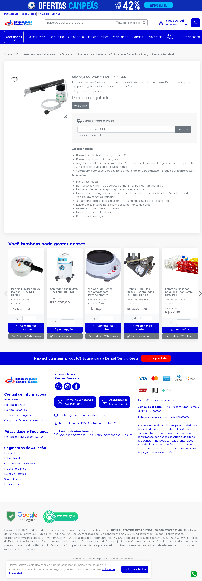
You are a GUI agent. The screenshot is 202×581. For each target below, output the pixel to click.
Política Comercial (15, 410)
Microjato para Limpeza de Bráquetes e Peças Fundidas (111, 54)
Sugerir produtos (156, 358)
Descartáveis (36, 37)
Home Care (171, 37)
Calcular (183, 129)
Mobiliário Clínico (15, 468)
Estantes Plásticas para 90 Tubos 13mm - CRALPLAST (179, 292)
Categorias (14, 37)
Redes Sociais (28, 14)
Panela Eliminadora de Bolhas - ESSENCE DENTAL (26, 292)
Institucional (11, 14)
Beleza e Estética (15, 474)
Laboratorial (12, 458)
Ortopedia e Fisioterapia (19, 463)
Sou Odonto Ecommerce (118, 558)
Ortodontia (76, 37)
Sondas (137, 37)
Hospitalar (10, 453)
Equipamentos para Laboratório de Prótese (44, 54)
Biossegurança (98, 37)
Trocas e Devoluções (17, 415)
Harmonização (189, 37)
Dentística (57, 37)
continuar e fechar (135, 569)
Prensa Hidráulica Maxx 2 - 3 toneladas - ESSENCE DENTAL (141, 292)
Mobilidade (120, 37)
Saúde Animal (13, 479)
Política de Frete (14, 404)
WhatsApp (43, 14)
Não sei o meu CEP (89, 135)
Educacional (12, 484)
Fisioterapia (154, 37)
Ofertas (55, 14)
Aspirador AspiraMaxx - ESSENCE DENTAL (64, 291)
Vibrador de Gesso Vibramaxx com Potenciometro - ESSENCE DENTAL (100, 292)
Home (8, 54)
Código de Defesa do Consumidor (25, 420)
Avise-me (80, 105)
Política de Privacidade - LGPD (23, 436)
